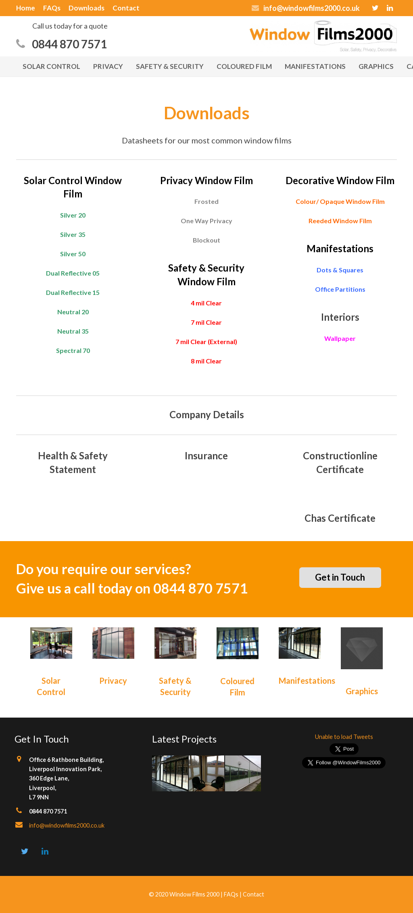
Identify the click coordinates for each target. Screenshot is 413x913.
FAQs (231, 894)
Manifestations (307, 680)
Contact (253, 894)
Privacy (113, 680)
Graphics (362, 691)
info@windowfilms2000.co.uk (66, 825)
